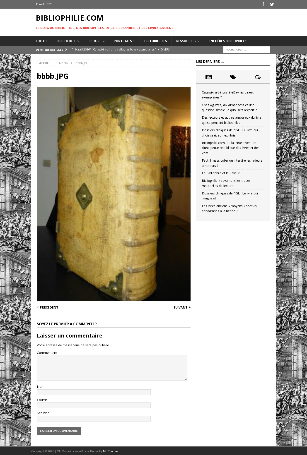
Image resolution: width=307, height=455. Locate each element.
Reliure (95, 40)
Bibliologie (66, 40)
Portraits (123, 40)
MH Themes (110, 451)
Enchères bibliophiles (228, 40)
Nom (40, 386)
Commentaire (47, 352)
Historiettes (155, 40)
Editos (41, 40)
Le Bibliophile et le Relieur (220, 172)
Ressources (186, 40)
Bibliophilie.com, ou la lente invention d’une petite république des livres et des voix (230, 147)
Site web (43, 412)
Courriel (42, 399)
